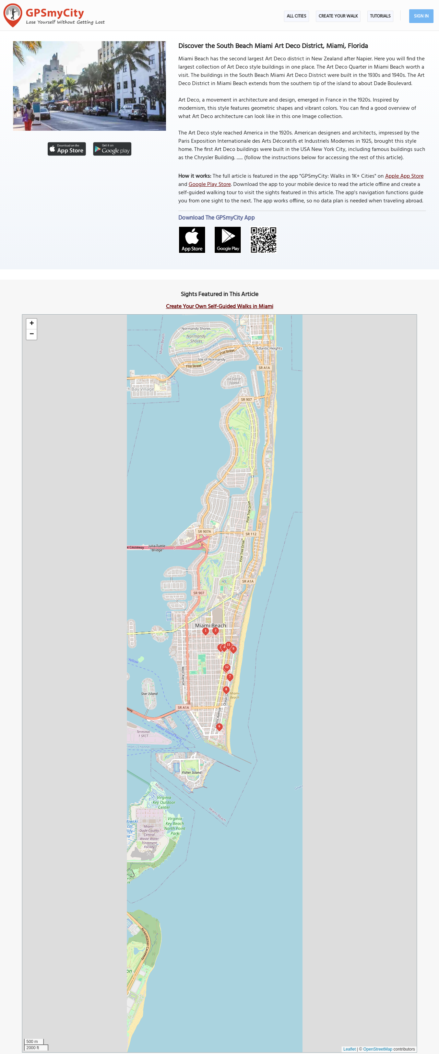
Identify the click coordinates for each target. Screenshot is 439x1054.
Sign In (421, 16)
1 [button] (205, 630)
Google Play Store (210, 184)
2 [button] (215, 630)
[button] (31, 324)
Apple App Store (404, 176)
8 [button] (226, 689)
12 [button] (227, 667)
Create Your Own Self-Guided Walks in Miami (219, 306)
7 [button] (230, 676)
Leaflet (349, 1049)
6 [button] (219, 726)
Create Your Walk (338, 16)
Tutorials (380, 16)
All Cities (296, 16)
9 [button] (233, 649)
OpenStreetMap (377, 1049)
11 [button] (228, 644)
